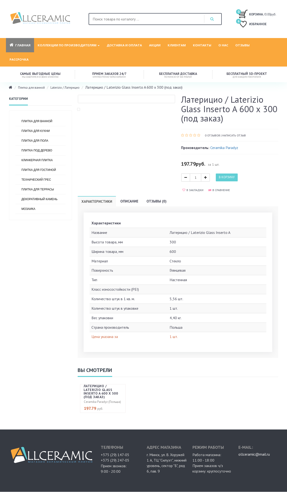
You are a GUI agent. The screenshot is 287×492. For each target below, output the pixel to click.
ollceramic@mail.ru (254, 454)
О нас (223, 45)
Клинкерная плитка (37, 160)
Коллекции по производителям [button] (69, 45)
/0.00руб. (257, 13)
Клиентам (177, 45)
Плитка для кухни (35, 131)
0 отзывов (212, 135)
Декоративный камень (39, 199)
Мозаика (28, 209)
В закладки (192, 190)
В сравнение (219, 190)
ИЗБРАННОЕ (252, 25)
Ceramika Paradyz (224, 147)
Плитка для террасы (37, 189)
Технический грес (36, 179)
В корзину (227, 177)
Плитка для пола (34, 140)
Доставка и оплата (124, 45)
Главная (20, 45)
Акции (155, 45)
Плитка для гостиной (38, 170)
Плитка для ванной (31, 88)
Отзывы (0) (156, 201)
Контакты (202, 45)
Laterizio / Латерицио (65, 88)
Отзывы (242, 45)
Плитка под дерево (36, 150)
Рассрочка (19, 59)
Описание (129, 201)
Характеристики (96, 201)
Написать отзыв (234, 135)
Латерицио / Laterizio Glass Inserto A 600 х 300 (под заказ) (101, 391)
